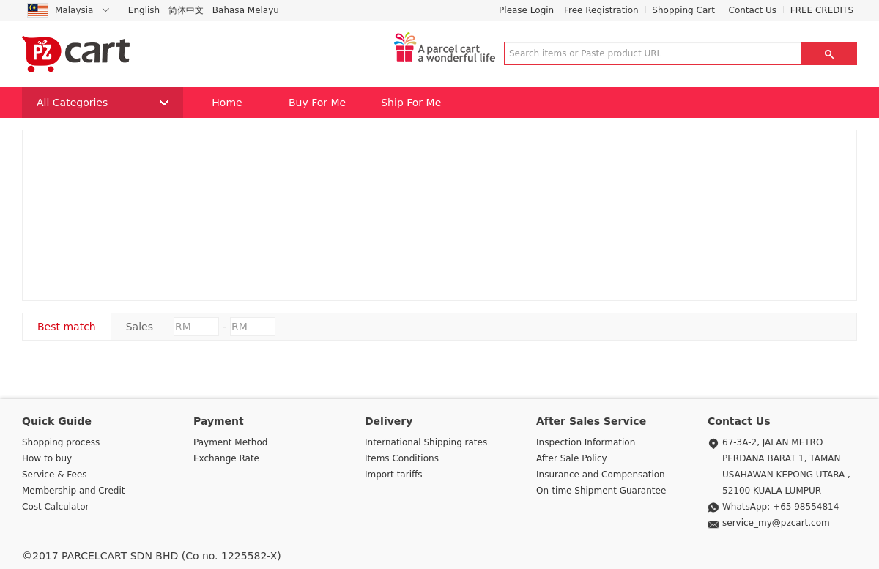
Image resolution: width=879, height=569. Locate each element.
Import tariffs (394, 474)
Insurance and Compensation (600, 474)
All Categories (102, 102)
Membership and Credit (73, 491)
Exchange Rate (226, 458)
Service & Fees (54, 474)
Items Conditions (402, 458)
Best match (66, 326)
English (144, 10)
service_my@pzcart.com (776, 523)
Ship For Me (411, 102)
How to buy (47, 458)
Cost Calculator (55, 507)
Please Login (526, 10)
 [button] (829, 53)
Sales (139, 326)
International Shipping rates (426, 442)
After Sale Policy (571, 458)
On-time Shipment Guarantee (601, 491)
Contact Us (753, 10)
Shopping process (61, 442)
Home (227, 102)
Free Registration (601, 10)
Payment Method (230, 442)
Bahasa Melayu (245, 10)
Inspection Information (585, 442)
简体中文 (186, 10)
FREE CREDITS (821, 10)
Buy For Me (317, 102)
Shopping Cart (683, 10)
